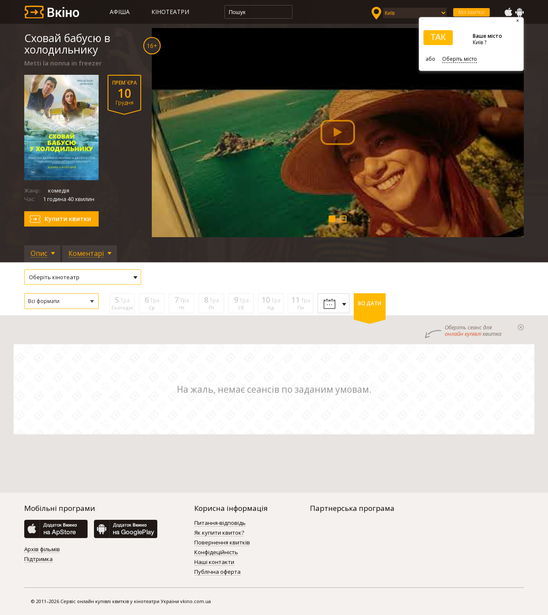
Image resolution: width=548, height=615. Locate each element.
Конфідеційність (216, 552)
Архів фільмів (42, 549)
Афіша (120, 12)
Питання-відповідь (220, 523)
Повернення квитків (222, 542)
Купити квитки (68, 219)
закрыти (521, 327)
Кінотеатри (170, 12)
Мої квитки (471, 12)
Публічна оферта (217, 572)
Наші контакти (214, 562)
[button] (61, 301)
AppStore (508, 12)
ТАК (438, 37)
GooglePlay (519, 12)
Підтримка (38, 559)
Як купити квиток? (219, 533)
